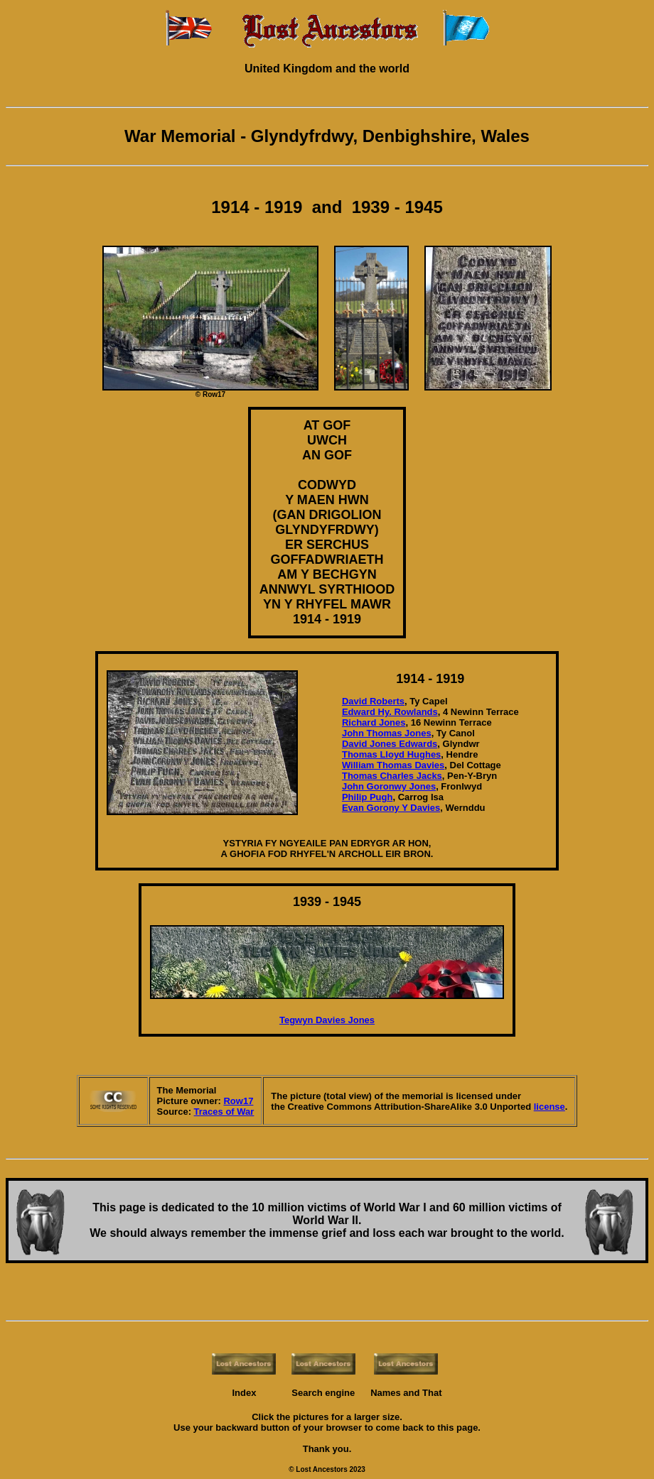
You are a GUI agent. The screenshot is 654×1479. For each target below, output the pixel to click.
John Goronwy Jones (389, 786)
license (549, 1106)
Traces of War (224, 1111)
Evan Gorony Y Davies (391, 807)
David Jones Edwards (389, 743)
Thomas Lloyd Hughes (391, 754)
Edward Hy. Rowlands (390, 711)
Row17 (238, 1101)
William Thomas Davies (393, 765)
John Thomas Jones (386, 733)
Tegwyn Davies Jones (327, 1020)
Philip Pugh (367, 797)
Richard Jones (374, 722)
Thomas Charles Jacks (392, 775)
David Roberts (373, 701)
